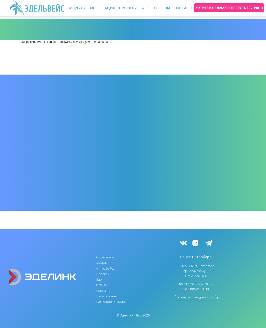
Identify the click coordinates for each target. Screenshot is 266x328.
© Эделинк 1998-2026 (133, 315)
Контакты (184, 8)
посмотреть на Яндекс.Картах (195, 297)
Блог (145, 8)
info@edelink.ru (200, 289)
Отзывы (162, 8)
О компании (105, 257)
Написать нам (106, 296)
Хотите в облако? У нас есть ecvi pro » (229, 8)
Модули (77, 8)
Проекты (128, 8)
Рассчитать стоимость (113, 302)
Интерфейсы (105, 268)
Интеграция (102, 8)
